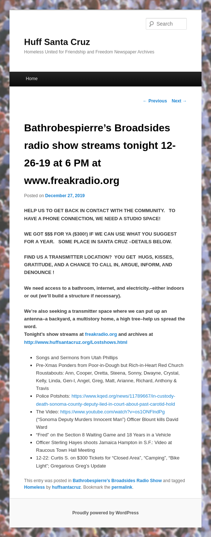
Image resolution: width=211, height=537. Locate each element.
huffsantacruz (66, 487)
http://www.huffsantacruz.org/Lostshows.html (75, 342)
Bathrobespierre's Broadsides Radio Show (117, 480)
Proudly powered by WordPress (105, 512)
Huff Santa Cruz (57, 42)
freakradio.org (101, 334)
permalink (122, 487)
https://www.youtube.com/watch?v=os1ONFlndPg (112, 411)
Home (32, 78)
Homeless (34, 487)
